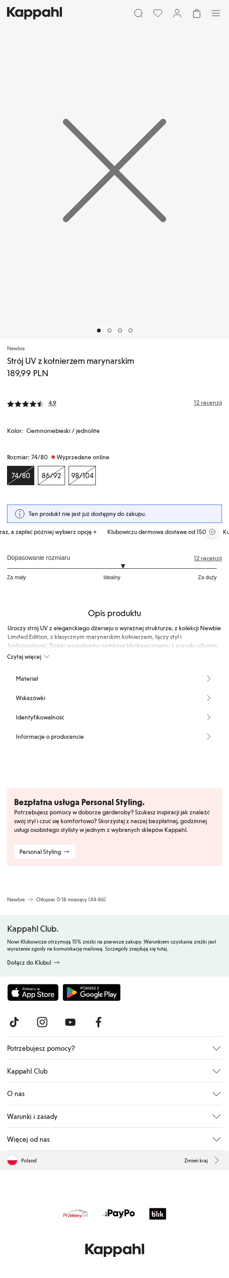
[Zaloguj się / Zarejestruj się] (177, 13)
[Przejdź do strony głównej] (34, 13)
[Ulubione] (157, 13)
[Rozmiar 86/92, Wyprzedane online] (51, 475)
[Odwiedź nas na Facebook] (98, 1022)
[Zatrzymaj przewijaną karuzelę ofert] (212, 531)
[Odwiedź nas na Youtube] (70, 1022)
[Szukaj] (138, 13)
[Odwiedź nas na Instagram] (42, 1022)
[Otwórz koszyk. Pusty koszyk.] (196, 13)
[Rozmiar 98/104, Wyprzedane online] (82, 475)
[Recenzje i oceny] (114, 402)
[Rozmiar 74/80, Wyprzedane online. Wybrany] (20, 475)
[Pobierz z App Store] (33, 992)
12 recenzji (208, 558)
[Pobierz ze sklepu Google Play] (91, 992)
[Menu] (215, 13)
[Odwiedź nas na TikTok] (14, 1022)
